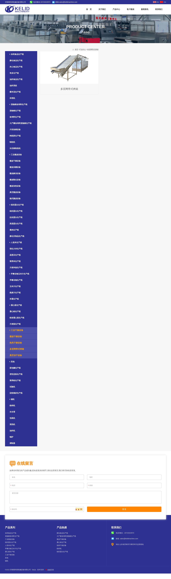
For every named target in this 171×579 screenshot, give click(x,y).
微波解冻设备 (15, 179)
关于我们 (101, 9)
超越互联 (50, 575)
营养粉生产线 (15, 386)
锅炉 (12, 442)
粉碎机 (13, 411)
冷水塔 (13, 417)
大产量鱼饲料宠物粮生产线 (21, 129)
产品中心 (116, 9)
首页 (76, 55)
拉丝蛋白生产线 (16, 223)
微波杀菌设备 (15, 173)
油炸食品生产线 (16, 85)
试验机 (13, 392)
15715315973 (129, 538)
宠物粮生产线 (15, 116)
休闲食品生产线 (17, 60)
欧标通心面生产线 (17, 323)
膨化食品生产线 (16, 66)
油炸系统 (13, 91)
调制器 (13, 449)
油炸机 (13, 436)
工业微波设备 (16, 160)
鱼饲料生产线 (15, 123)
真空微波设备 (15, 198)
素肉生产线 (14, 235)
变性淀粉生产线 (16, 380)
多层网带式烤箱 (92, 55)
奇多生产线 (14, 79)
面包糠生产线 (15, 373)
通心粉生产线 (15, 317)
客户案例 (130, 9)
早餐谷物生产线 (16, 286)
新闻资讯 (144, 9)
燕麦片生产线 (15, 298)
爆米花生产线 (15, 97)
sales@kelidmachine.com (69, 2)
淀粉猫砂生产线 (16, 399)
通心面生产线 (16, 311)
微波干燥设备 (15, 166)
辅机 (12, 405)
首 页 (88, 9)
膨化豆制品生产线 (17, 242)
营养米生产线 (15, 267)
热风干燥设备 (16, 348)
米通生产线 (14, 304)
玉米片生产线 (15, 292)
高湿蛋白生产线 (16, 229)
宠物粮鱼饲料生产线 (19, 110)
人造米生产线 (16, 248)
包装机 (13, 424)
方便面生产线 (15, 330)
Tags (34, 575)
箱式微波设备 (15, 204)
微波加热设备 (15, 192)
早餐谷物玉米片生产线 (20, 279)
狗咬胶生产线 (15, 141)
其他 (12, 367)
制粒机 (13, 148)
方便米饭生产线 (16, 273)
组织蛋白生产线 (17, 210)
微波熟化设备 (15, 185)
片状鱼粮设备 (15, 135)
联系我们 (158, 9)
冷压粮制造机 (15, 154)
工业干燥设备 (17, 336)
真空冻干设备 (16, 361)
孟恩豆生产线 (15, 261)
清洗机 (13, 430)
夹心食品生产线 (16, 72)
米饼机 (13, 104)
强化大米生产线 (16, 254)
